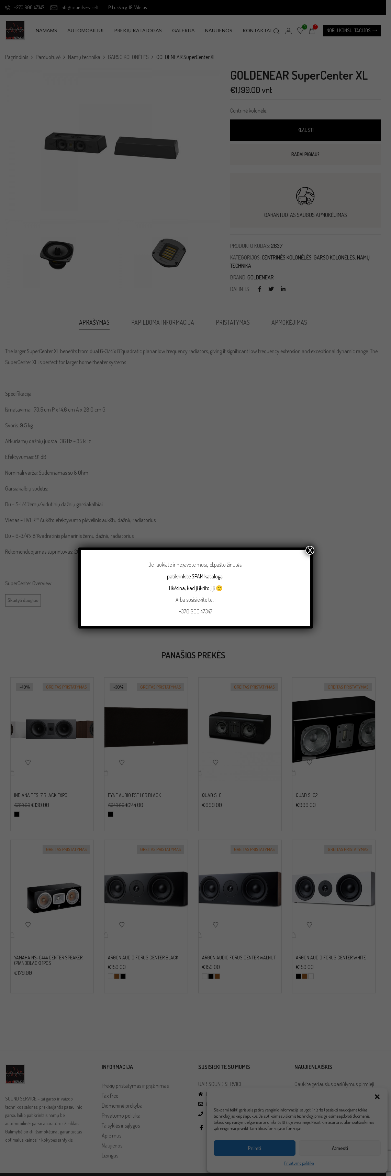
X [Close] (310, 550)
